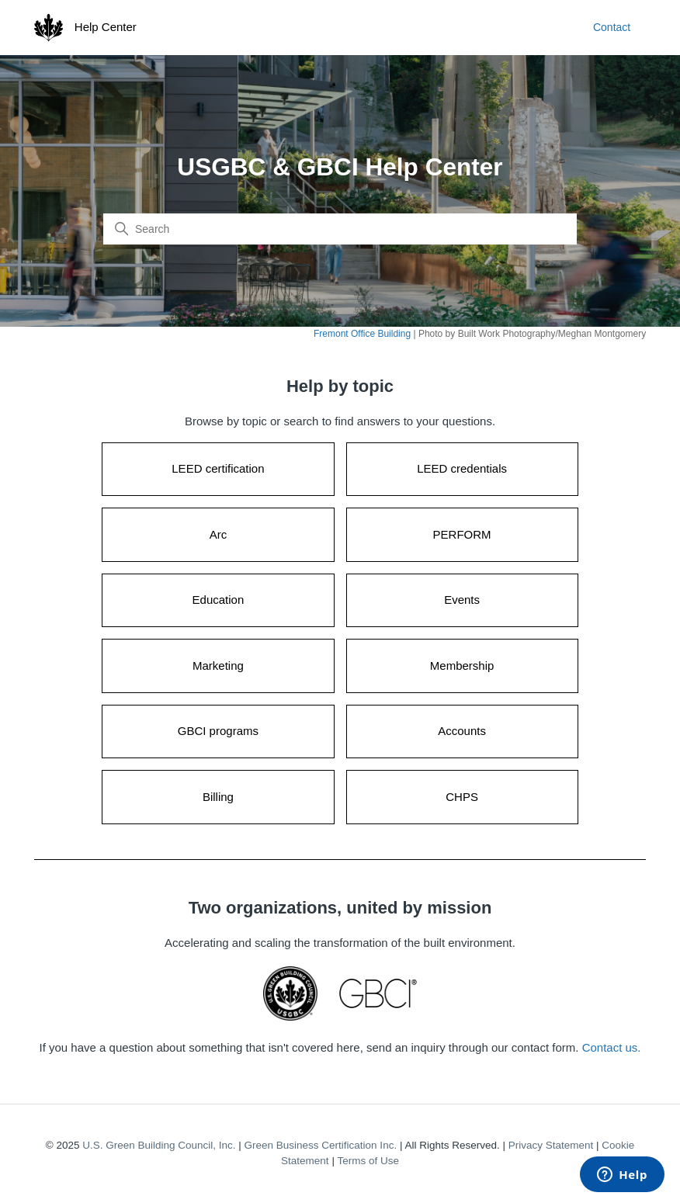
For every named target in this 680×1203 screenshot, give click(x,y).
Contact (611, 27)
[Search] (340, 228)
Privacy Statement (551, 1145)
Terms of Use (368, 1161)
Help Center (106, 26)
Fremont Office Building (362, 333)
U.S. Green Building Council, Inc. (158, 1145)
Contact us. (611, 1047)
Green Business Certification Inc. (321, 1145)
